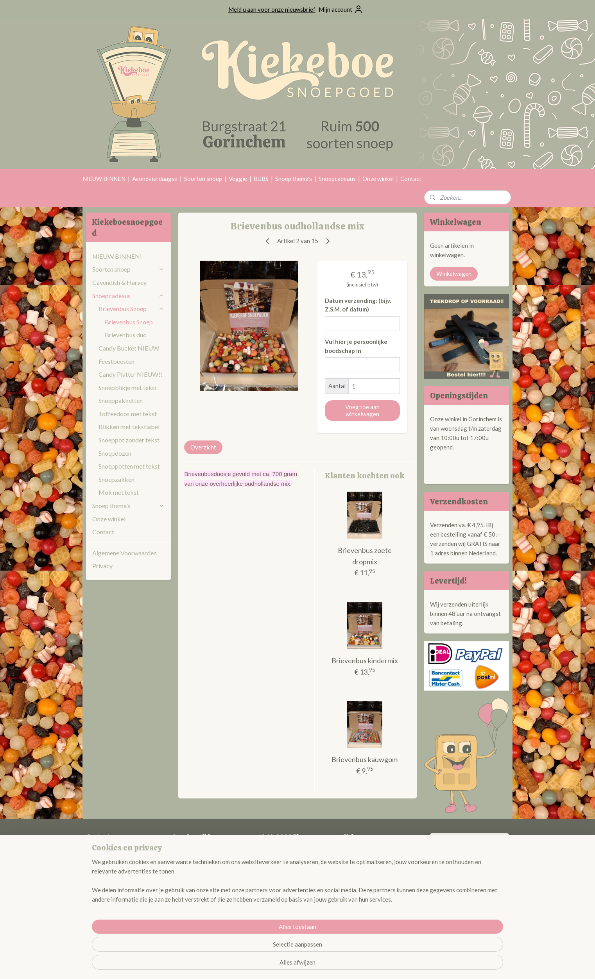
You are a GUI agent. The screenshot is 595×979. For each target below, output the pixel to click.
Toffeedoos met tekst (128, 413)
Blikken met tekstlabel (129, 426)
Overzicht (203, 447)
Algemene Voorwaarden (124, 553)
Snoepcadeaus (337, 178)
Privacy (102, 565)
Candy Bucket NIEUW (129, 348)
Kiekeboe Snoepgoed (467, 843)
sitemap (277, 964)
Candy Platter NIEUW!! (130, 374)
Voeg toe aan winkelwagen (362, 410)
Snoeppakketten (121, 400)
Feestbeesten (116, 361)
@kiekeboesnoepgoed (371, 861)
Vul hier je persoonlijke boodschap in (356, 346)
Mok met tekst (119, 492)
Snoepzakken (116, 479)
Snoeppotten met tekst (129, 466)
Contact (410, 178)
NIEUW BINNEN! (117, 256)
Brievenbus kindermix (365, 660)
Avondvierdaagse (154, 178)
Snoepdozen (115, 453)
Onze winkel (378, 178)
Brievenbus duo (126, 334)
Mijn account (341, 9)
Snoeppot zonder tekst (129, 440)
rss (291, 964)
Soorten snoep (203, 178)
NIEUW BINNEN (103, 178)
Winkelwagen (453, 273)
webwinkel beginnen (318, 964)
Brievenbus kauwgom (365, 759)
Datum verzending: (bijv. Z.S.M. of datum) (358, 305)
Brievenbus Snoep (132, 308)
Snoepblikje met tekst (128, 387)
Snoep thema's (293, 178)
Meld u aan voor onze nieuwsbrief (271, 9)
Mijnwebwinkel (382, 964)
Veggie (238, 178)
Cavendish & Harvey (119, 282)
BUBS (261, 178)
